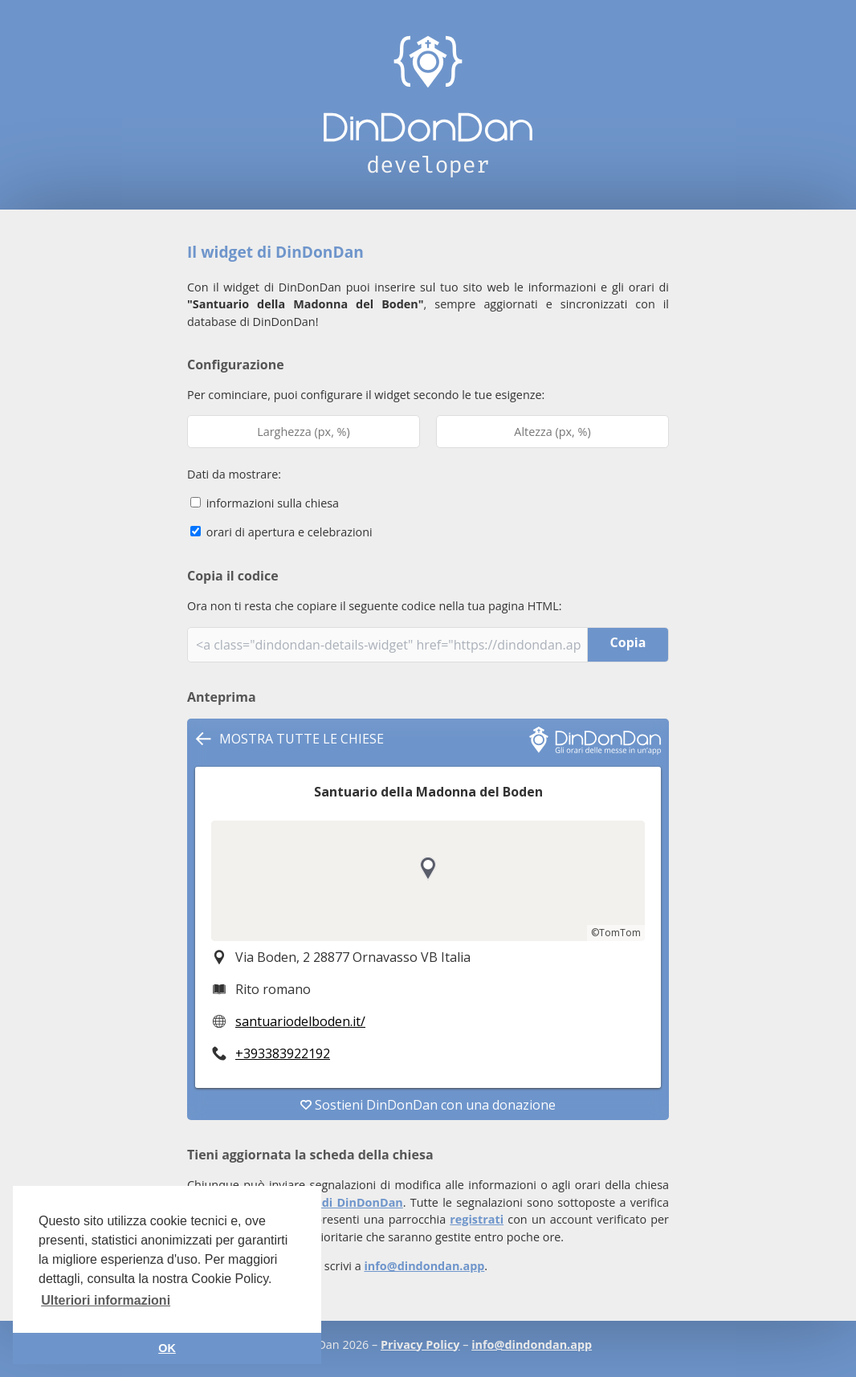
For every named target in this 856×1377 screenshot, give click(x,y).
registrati (476, 1219)
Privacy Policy (420, 1344)
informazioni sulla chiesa (264, 503)
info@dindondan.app (424, 1265)
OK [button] (167, 1348)
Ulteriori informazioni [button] (105, 1300)
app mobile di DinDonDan (327, 1202)
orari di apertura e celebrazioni (281, 532)
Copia (628, 642)
